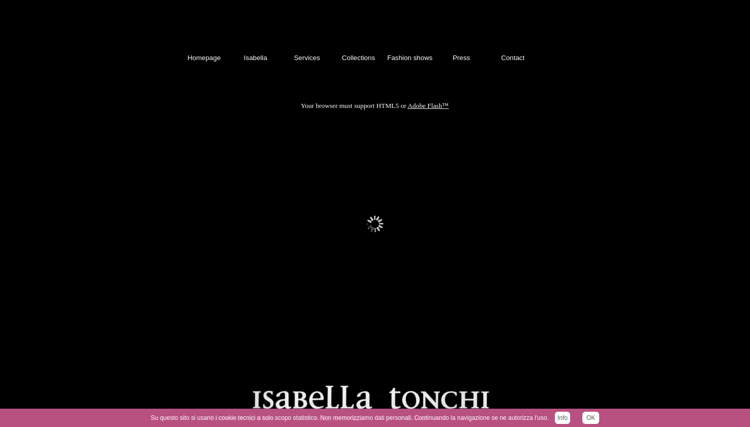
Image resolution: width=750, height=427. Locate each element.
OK (590, 417)
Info (562, 417)
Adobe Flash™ (428, 105)
